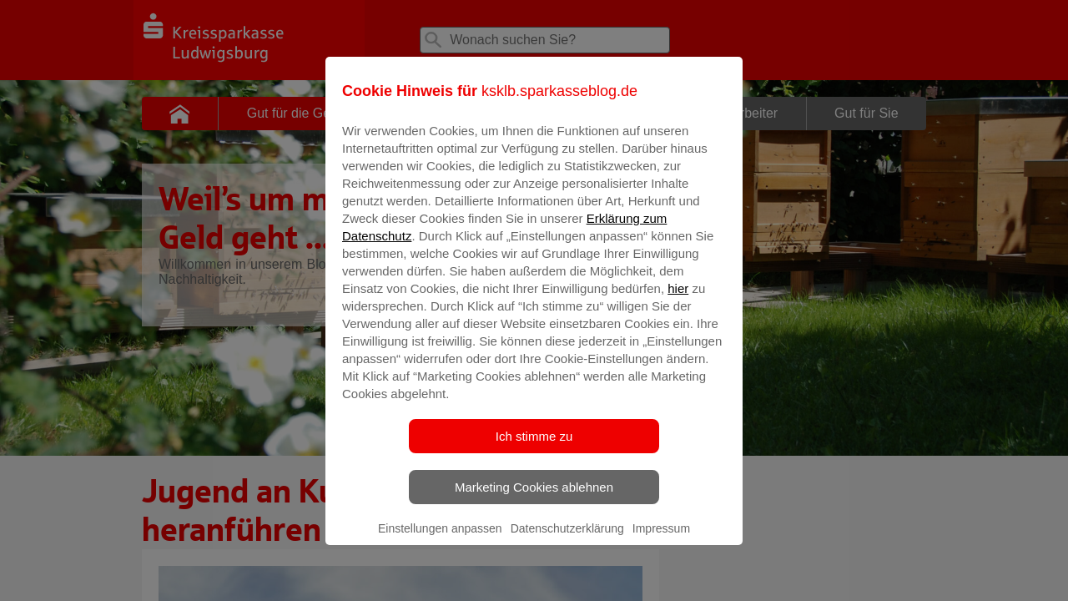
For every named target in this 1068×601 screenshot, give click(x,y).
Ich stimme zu (534, 448)
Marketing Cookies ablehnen (534, 499)
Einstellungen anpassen (440, 540)
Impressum (661, 540)
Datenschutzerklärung (567, 540)
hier (678, 300)
